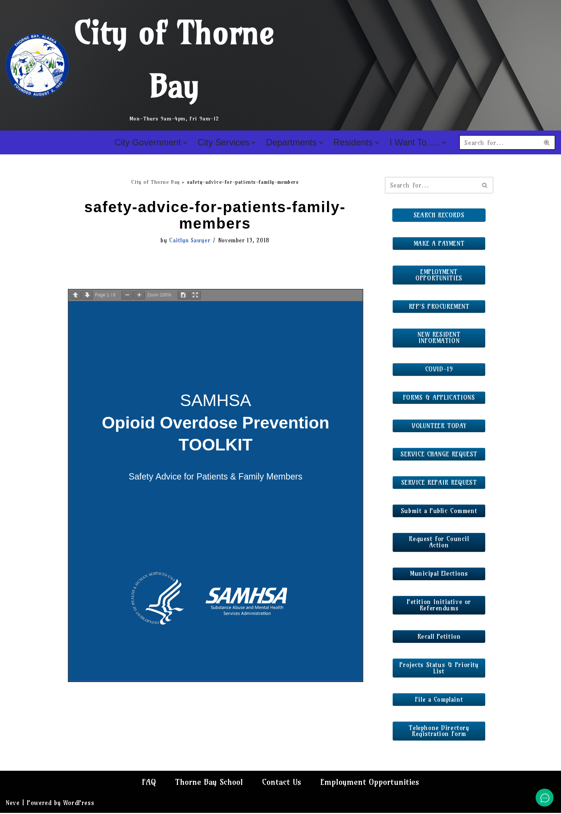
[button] (185, 143)
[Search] (499, 142)
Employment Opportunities (370, 783)
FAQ (148, 783)
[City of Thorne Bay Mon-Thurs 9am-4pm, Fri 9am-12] (140, 65)
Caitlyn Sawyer (189, 240)
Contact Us (282, 783)
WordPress (78, 804)
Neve (12, 804)
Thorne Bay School (209, 783)
